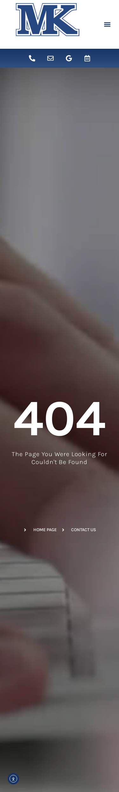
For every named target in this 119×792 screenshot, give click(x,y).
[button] (107, 24)
